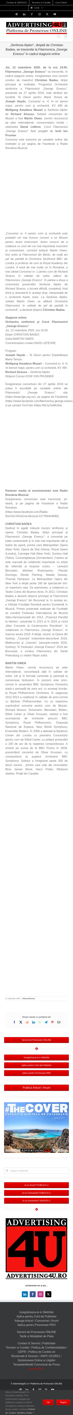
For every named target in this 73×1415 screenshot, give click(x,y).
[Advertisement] (36, 192)
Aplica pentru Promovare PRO (36, 1324)
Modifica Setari (25, 1412)
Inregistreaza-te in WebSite (36, 1312)
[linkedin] (25, 1294)
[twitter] (48, 1294)
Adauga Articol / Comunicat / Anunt (36, 1320)
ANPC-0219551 (50, 1356)
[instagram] (40, 1294)
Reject (63, 1402)
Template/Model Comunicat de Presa (36, 1364)
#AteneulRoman (28, 999)
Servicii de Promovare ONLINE (36, 1332)
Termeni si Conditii (17, 1347)
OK (48, 1402)
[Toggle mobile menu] (66, 36)
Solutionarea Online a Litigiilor (36, 1360)
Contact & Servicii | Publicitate (36, 1343)
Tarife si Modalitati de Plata (36, 1336)
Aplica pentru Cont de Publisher (36, 1316)
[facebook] (33, 1294)
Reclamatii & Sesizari (24, 1356)
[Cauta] (7, 1171)
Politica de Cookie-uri (41, 1351)
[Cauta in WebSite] (36, 1171)
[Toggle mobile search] (58, 36)
